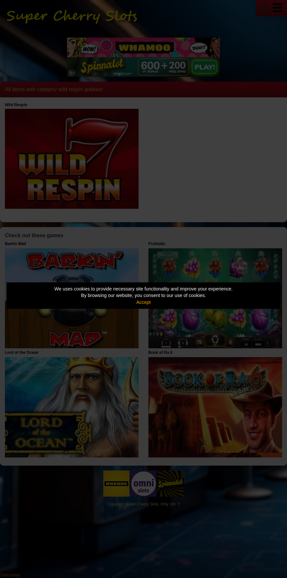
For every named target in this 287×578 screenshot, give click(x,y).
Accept (143, 302)
